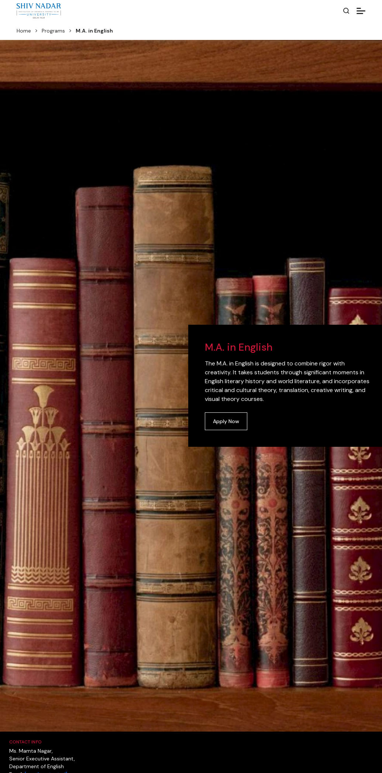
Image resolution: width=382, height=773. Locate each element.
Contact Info (25, 742)
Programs (53, 30)
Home (24, 30)
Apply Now (226, 421)
